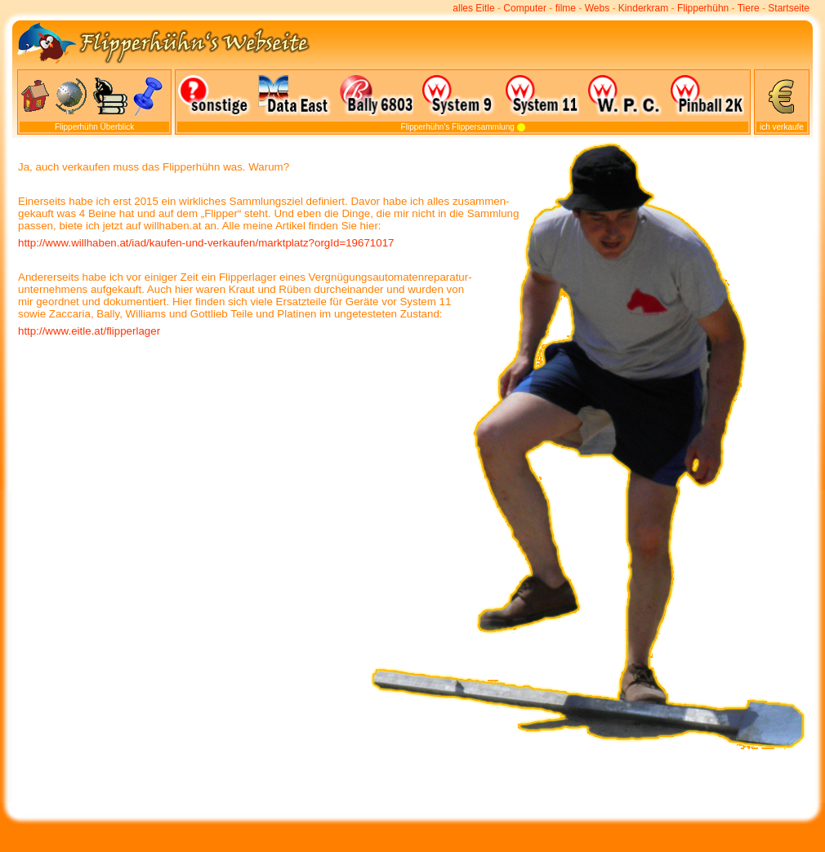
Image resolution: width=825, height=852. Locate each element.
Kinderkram (643, 8)
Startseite (788, 8)
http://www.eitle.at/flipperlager (89, 331)
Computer (524, 8)
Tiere (749, 8)
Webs (597, 8)
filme (565, 8)
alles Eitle (473, 8)
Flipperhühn (703, 8)
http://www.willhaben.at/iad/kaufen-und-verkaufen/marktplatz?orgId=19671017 (206, 243)
